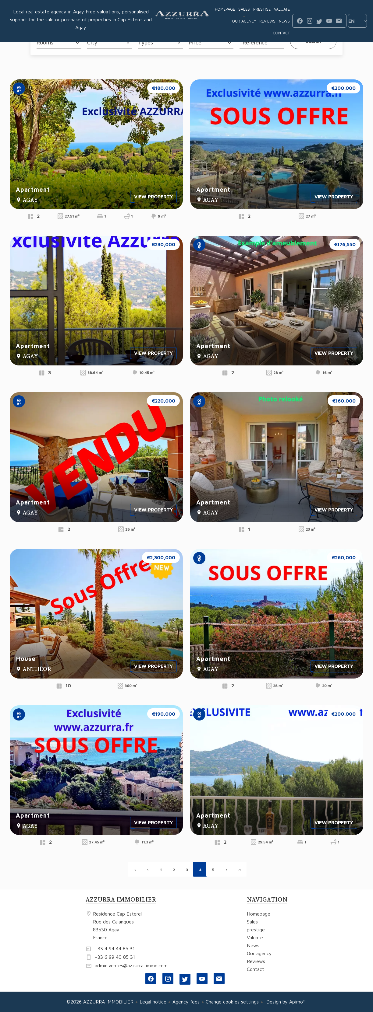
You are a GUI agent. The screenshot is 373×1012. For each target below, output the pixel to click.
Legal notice (153, 1001)
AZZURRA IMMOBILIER (121, 899)
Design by (286, 1001)
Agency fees (186, 1001)
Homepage (182, 21)
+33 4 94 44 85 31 (115, 948)
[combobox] (59, 43)
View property (153, 196)
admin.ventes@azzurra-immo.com (131, 965)
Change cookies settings (232, 1001)
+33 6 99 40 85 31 (115, 956)
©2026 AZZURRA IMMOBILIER (99, 1001)
